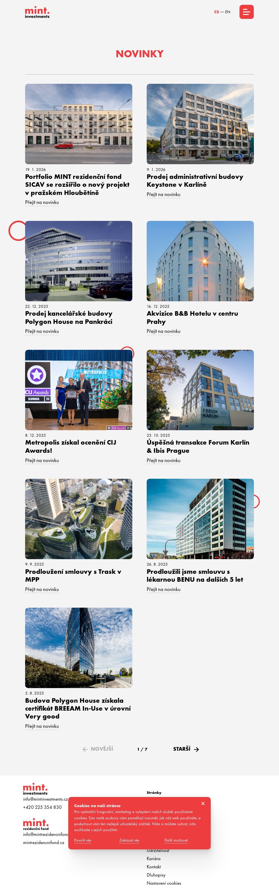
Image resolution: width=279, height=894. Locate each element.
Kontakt (154, 867)
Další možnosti (176, 840)
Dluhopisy (156, 875)
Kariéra (154, 858)
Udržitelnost (158, 850)
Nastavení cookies (164, 883)
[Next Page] (185, 749)
